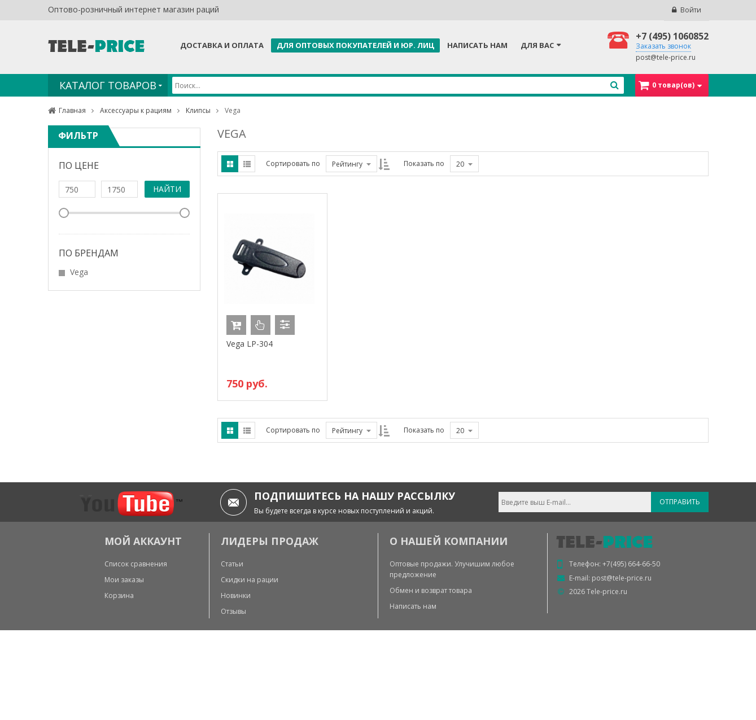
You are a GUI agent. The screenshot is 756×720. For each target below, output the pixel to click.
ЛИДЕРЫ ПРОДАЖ (269, 541)
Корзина (119, 595)
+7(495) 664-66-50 (631, 564)
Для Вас (537, 45)
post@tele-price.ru (666, 57)
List (246, 163)
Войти (690, 10)
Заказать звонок (663, 46)
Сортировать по (293, 163)
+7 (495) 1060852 (672, 36)
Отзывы (233, 611)
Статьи (232, 564)
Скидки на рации (249, 579)
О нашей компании (449, 541)
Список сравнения (135, 564)
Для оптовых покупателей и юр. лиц (355, 45)
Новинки (236, 595)
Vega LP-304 (249, 343)
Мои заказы (124, 579)
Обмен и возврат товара (431, 590)
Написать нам (477, 45)
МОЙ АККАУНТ (143, 541)
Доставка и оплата (222, 45)
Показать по (424, 163)
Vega (79, 272)
